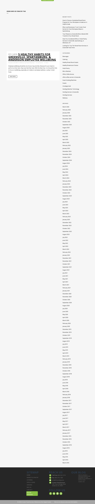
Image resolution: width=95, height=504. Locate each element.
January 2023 (66, 219)
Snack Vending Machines (69, 80)
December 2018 (67, 365)
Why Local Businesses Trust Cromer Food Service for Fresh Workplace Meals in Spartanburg (74, 29)
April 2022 (65, 246)
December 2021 (67, 258)
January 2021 (66, 291)
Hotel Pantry (66, 68)
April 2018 (65, 388)
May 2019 (65, 350)
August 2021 (66, 270)
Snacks (64, 83)
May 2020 (65, 314)
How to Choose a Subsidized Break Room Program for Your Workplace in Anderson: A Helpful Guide (75, 22)
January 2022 (66, 255)
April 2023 (65, 210)
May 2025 (65, 136)
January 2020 (66, 326)
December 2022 (67, 222)
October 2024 (66, 157)
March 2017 (66, 427)
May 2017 (65, 421)
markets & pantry (32, 477)
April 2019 (65, 353)
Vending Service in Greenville (71, 92)
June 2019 (65, 347)
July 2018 (65, 380)
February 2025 (67, 145)
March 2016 (66, 463)
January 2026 (66, 113)
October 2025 (66, 121)
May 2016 (65, 457)
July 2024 (65, 166)
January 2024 (66, 184)
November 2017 (67, 403)
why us (29, 487)
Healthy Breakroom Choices (70, 65)
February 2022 (67, 252)
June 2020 (65, 311)
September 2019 (67, 338)
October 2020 (66, 299)
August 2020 (66, 305)
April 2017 (65, 424)
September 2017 (67, 409)
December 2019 (67, 329)
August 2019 (66, 341)
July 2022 (65, 237)
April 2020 (65, 317)
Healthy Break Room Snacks (70, 62)
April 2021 (65, 282)
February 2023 (67, 216)
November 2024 (67, 154)
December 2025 (67, 116)
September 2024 (67, 160)
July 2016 (65, 451)
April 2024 (65, 175)
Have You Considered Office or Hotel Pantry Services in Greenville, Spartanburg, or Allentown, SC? (75, 41)
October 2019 (66, 335)
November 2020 (67, 296)
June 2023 (65, 205)
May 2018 (65, 385)
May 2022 (65, 243)
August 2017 (66, 412)
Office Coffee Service (68, 74)
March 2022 (66, 249)
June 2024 (65, 169)
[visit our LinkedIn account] (54, 493)
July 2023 (65, 202)
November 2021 (67, 261)
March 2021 (66, 285)
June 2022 (65, 240)
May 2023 (65, 208)
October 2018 (66, 371)
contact (29, 490)
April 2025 (65, 139)
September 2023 (67, 196)
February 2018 (67, 394)
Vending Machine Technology (71, 89)
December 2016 (67, 436)
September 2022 (67, 231)
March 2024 (66, 178)
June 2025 (65, 133)
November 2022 (67, 225)
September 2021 (67, 267)
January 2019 (66, 362)
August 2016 (66, 448)
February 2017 (67, 430)
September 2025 (67, 124)
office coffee (31, 482)
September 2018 (67, 374)
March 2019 (66, 356)
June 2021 (65, 276)
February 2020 (67, 323)
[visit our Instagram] (57, 493)
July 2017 (65, 415)
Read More (13, 76)
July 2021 (65, 273)
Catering (65, 59)
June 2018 (65, 383)
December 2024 (67, 151)
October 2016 (66, 442)
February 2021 (67, 288)
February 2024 (67, 181)
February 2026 (67, 110)
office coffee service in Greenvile (71, 77)
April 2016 (65, 460)
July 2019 (65, 344)
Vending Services (67, 95)
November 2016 (67, 439)
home (28, 475)
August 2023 (66, 199)
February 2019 (67, 359)
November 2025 (67, 119)
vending (29, 485)
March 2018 (66, 391)
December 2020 (67, 294)
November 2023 (67, 190)
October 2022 (66, 228)
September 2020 (67, 302)
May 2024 (65, 172)
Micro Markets (67, 71)
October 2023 (66, 193)
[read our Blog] (61, 493)
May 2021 (65, 279)
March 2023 (66, 213)
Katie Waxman (30, 63)
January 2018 (66, 397)
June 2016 (65, 454)
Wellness (22, 63)
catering (30, 480)
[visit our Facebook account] (50, 493)
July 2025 (65, 130)
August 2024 (66, 163)
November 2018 (67, 368)
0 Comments (39, 63)
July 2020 (65, 308)
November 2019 (67, 332)
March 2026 (66, 107)
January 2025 (66, 148)
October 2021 (66, 264)
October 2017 (66, 406)
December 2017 (67, 400)
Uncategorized (67, 86)
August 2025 (66, 127)
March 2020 (66, 320)
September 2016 (67, 445)
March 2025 (66, 142)
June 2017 (65, 418)
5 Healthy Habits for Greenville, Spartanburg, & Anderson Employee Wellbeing (32, 56)
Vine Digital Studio (46, 502)
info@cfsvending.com (58, 480)
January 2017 (66, 433)
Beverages (66, 56)
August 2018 (66, 377)
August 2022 (66, 234)
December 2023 (67, 187)
